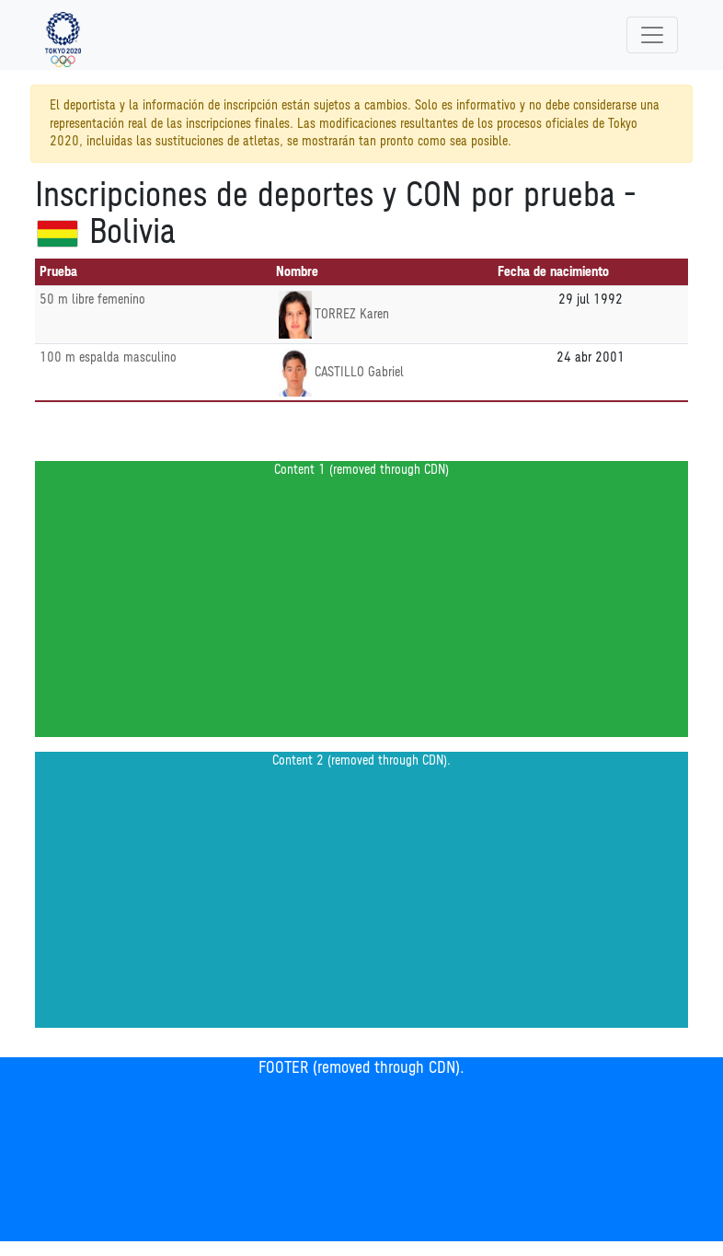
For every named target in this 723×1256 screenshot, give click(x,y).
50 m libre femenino (92, 299)
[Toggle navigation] (652, 35)
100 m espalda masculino (108, 357)
